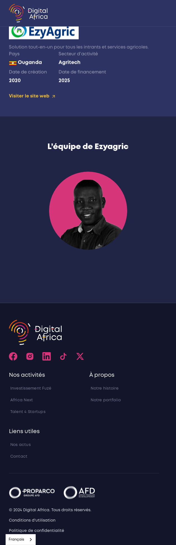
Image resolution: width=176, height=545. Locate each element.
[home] (28, 13)
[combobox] (21, 539)
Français (16, 539)
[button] (157, 13)
